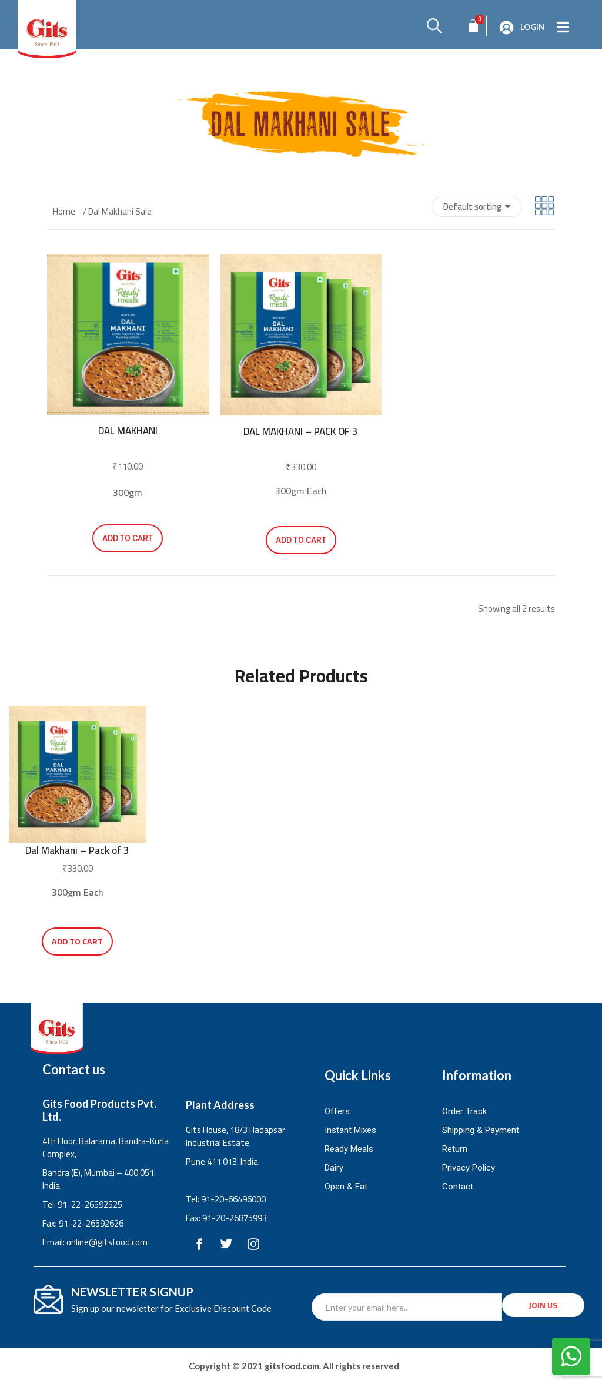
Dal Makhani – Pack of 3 (300, 431)
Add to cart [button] (127, 538)
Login (532, 27)
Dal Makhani (128, 430)
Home (64, 211)
